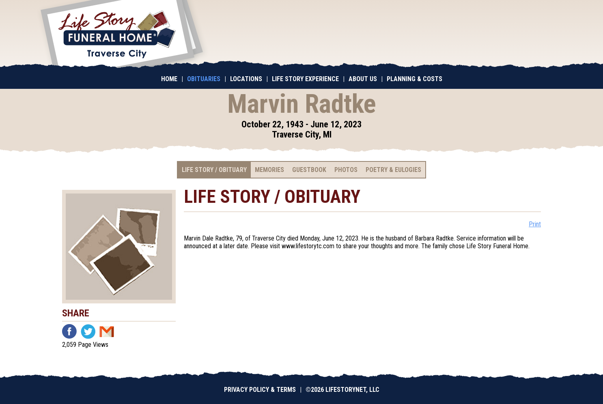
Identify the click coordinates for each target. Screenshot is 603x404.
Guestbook (309, 170)
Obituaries (203, 79)
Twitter (88, 331)
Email (106, 331)
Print (535, 224)
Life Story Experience (305, 79)
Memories (269, 170)
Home (169, 79)
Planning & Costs (414, 79)
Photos (345, 170)
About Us (363, 79)
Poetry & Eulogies (393, 170)
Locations (246, 79)
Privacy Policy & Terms (260, 389)
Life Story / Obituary (214, 170)
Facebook (69, 331)
